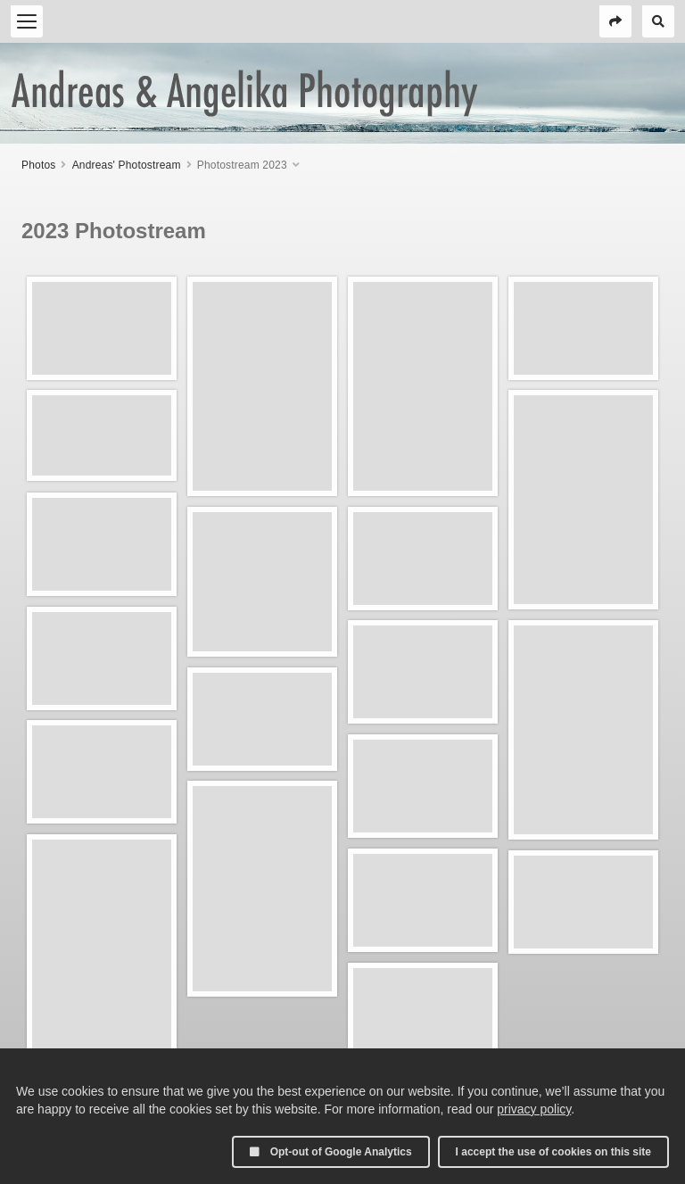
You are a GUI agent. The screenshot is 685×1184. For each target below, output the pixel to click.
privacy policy (534, 1109)
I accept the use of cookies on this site (553, 1152)
